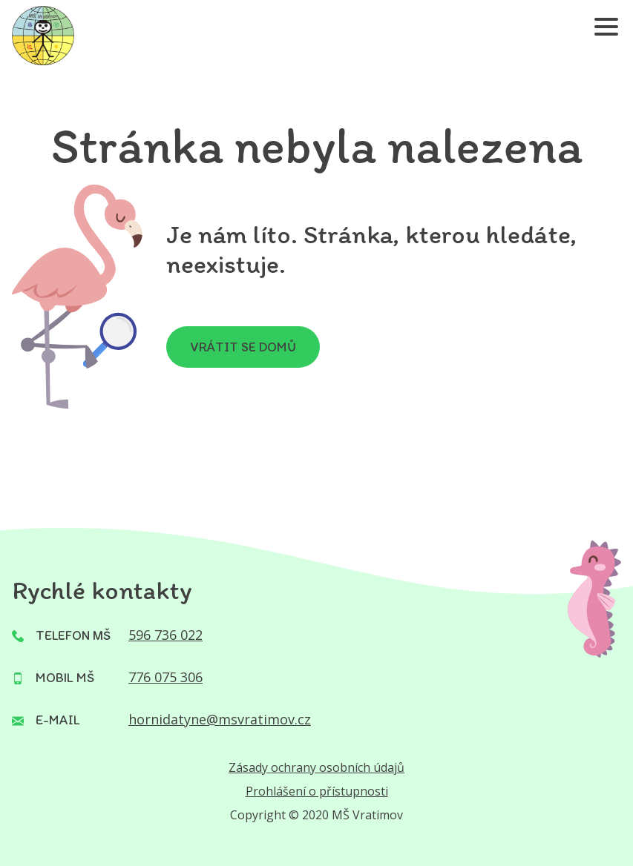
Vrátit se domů (243, 347)
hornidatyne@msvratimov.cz (219, 719)
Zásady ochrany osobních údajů (316, 767)
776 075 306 (165, 677)
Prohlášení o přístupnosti (317, 791)
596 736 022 (165, 635)
